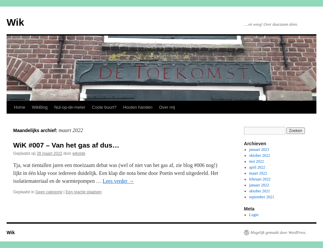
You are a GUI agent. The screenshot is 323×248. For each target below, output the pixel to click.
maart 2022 (258, 173)
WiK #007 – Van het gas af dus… (66, 145)
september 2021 (261, 197)
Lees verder (118, 181)
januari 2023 (259, 149)
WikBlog (40, 107)
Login (254, 214)
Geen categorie (48, 192)
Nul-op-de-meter (69, 107)
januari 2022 (259, 185)
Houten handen (137, 107)
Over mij (167, 107)
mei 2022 (256, 161)
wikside (79, 153)
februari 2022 (260, 179)
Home (19, 107)
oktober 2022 (259, 155)
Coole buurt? (104, 107)
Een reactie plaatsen (84, 192)
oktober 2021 (259, 191)
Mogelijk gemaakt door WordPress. (278, 232)
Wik (15, 22)
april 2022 (257, 167)
